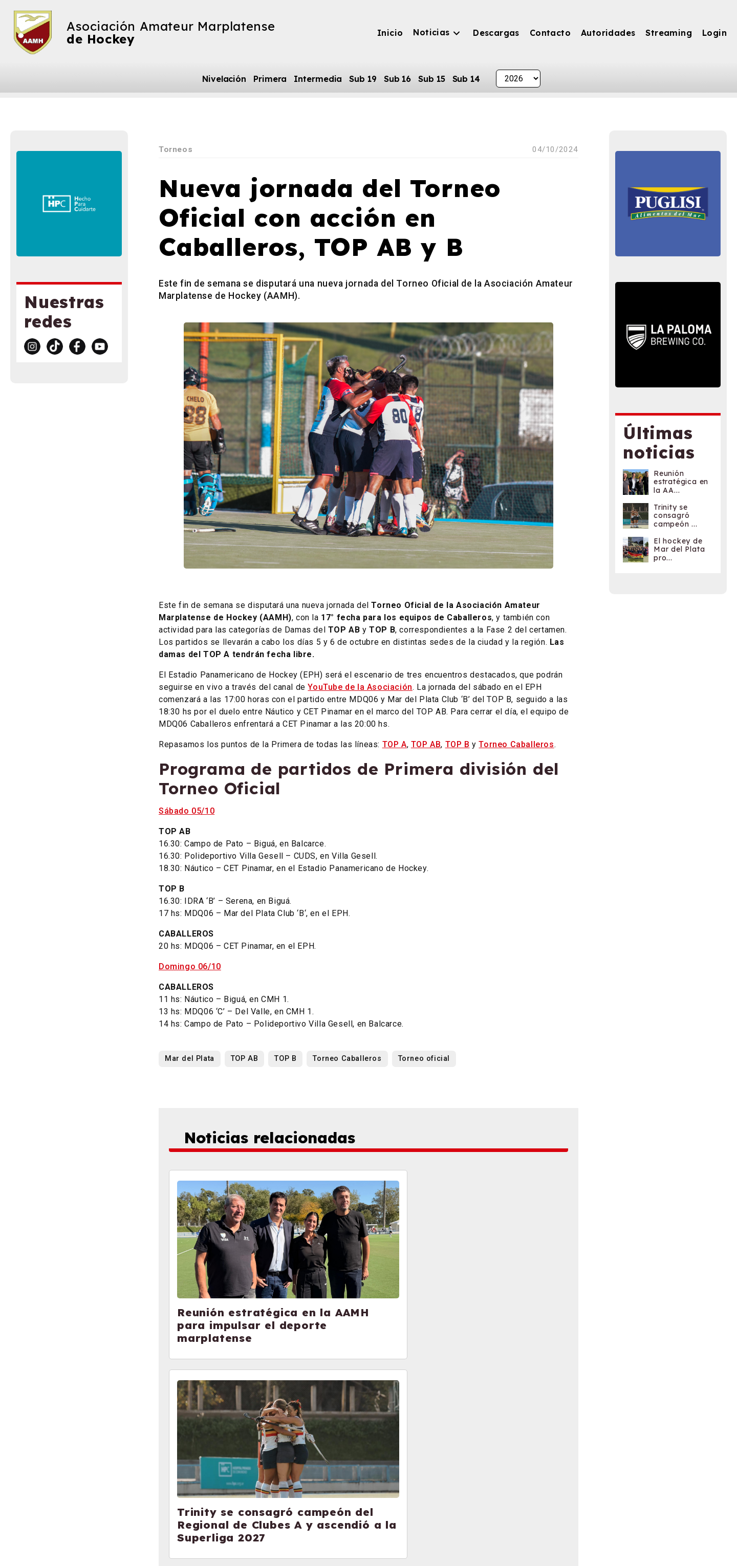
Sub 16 (397, 79)
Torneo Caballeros (516, 744)
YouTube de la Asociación (360, 687)
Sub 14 (466, 79)
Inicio (390, 33)
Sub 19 (362, 79)
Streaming (668, 33)
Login (714, 33)
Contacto (550, 33)
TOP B (457, 744)
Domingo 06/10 (190, 966)
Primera (270, 79)
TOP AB (426, 744)
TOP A (394, 744)
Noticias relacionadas (278, 1138)
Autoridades (608, 33)
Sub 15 (431, 79)
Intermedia (318, 79)
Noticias (431, 32)
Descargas (496, 33)
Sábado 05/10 (186, 811)
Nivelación (224, 79)
